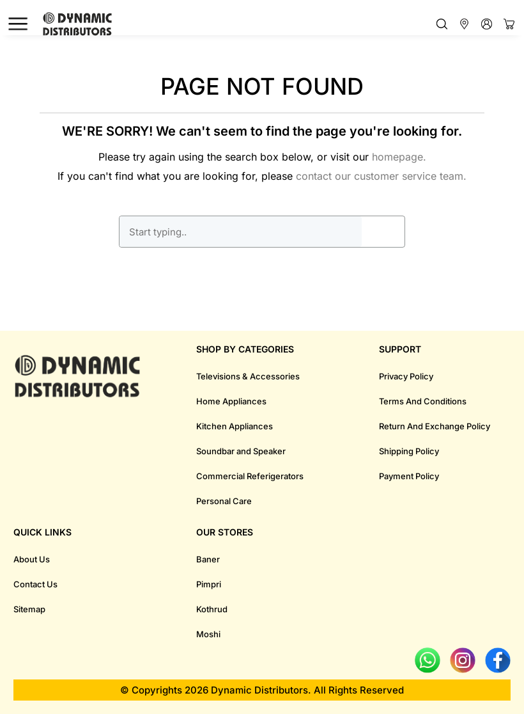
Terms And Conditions (422, 401)
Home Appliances (231, 401)
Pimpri (208, 584)
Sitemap (29, 609)
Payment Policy (409, 476)
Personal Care (224, 501)
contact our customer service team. (381, 176)
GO (383, 231)
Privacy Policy (406, 376)
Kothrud (211, 609)
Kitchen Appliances (234, 426)
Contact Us (35, 584)
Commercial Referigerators (250, 476)
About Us (31, 559)
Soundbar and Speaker (241, 451)
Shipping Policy (409, 451)
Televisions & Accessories (248, 376)
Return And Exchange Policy (434, 426)
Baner (208, 559)
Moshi (208, 634)
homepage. (399, 156)
